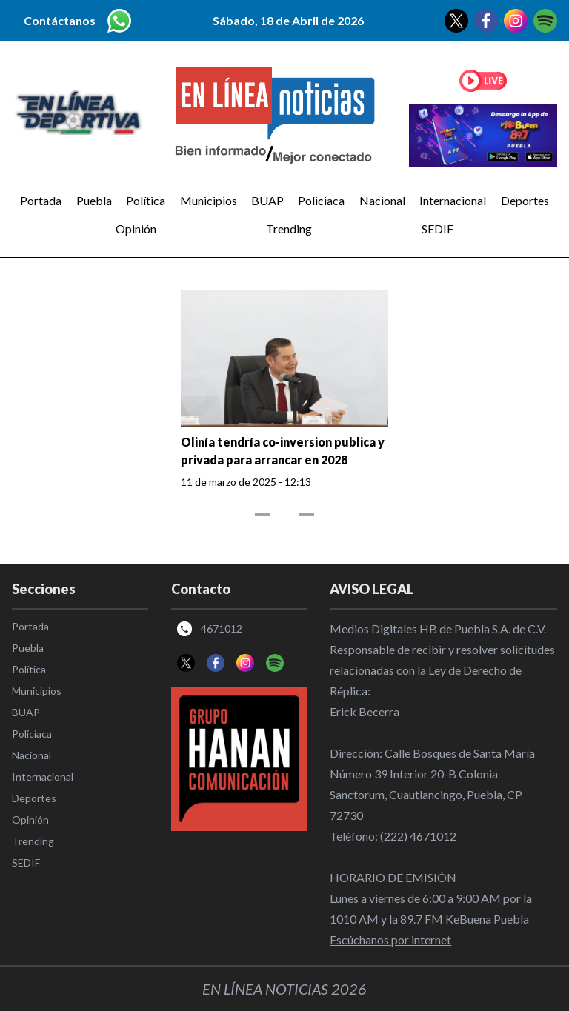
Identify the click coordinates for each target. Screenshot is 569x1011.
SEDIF (437, 228)
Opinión (136, 228)
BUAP (267, 200)
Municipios (208, 200)
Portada (40, 200)
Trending (289, 228)
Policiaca (321, 200)
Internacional (452, 200)
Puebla (94, 200)
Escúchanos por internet (390, 939)
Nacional (382, 200)
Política (145, 200)
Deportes (525, 200)
